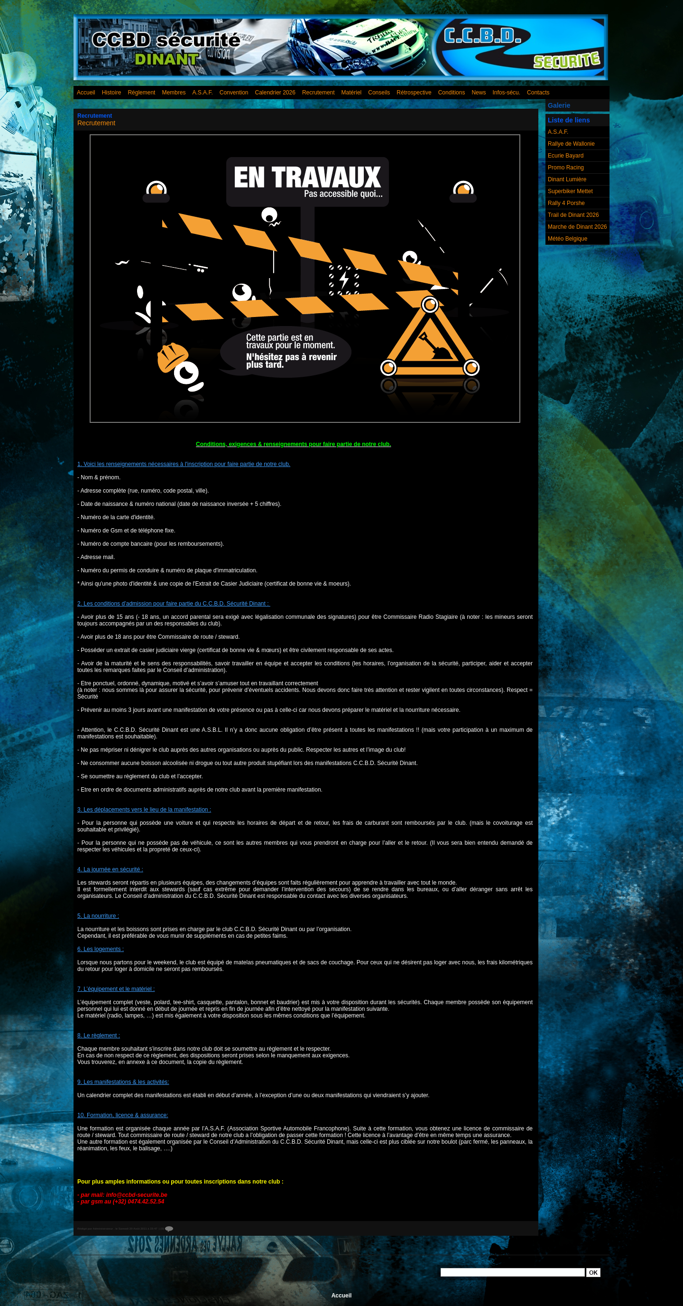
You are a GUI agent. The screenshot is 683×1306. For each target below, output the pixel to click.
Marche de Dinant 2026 (577, 227)
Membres (173, 92)
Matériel (352, 92)
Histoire (111, 92)
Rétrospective (414, 92)
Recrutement (318, 92)
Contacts (538, 92)
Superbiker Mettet (570, 191)
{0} (166, 1228)
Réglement (141, 92)
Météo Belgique (567, 238)
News (478, 92)
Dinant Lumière (567, 179)
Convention (234, 92)
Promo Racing (566, 167)
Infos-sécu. (506, 92)
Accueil (86, 92)
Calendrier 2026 (275, 92)
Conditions (451, 92)
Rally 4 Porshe (566, 203)
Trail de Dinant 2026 (573, 215)
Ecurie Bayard (565, 155)
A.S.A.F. (202, 92)
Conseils (379, 92)
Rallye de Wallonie (571, 143)
